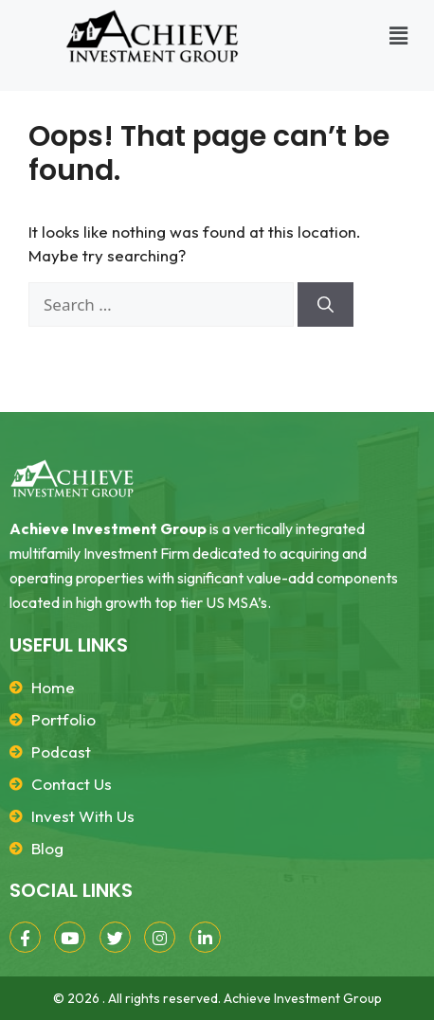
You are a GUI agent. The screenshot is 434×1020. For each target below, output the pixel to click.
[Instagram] (159, 937)
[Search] (325, 305)
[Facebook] (25, 937)
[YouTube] (69, 937)
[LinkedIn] (205, 937)
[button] (399, 36)
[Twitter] (115, 937)
